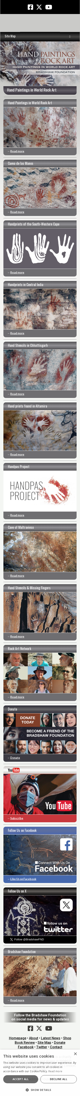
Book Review (25, 1043)
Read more (17, 151)
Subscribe (16, 818)
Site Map (10, 36)
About (33, 1038)
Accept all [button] (21, 1079)
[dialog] (40, 1072)
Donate (15, 757)
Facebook (25, 1047)
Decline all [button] (58, 1079)
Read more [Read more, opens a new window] (55, 1071)
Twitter (41, 1047)
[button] (40, 1089)
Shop (67, 1038)
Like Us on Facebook (23, 879)
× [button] (75, 1054)
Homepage (17, 1038)
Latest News (50, 1038)
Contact (56, 1047)
